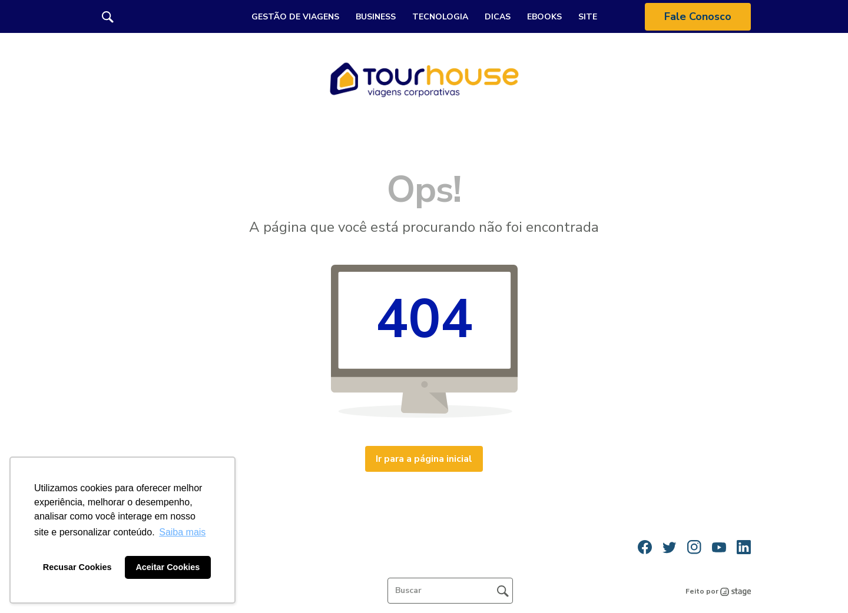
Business (376, 16)
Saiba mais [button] (182, 532)
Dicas (498, 16)
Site (587, 16)
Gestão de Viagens (295, 16)
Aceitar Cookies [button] (167, 567)
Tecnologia (440, 16)
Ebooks (544, 16)
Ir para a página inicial (424, 458)
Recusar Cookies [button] (77, 567)
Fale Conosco (697, 16)
